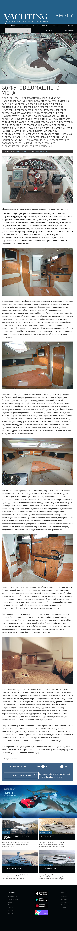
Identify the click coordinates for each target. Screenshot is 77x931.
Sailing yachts (13, 899)
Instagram (64, 899)
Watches (11, 913)
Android (63, 907)
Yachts (24, 26)
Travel (10, 905)
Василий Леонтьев (43, 151)
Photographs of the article (10, 759)
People (45, 26)
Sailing (70, 26)
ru (57, 16)
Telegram (64, 902)
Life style (58, 26)
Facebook (64, 896)
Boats (10, 902)
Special (10, 907)
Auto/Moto (11, 910)
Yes (38, 767)
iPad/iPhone (65, 905)
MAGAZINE (69, 30)
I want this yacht (21, 775)
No (58, 767)
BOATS (35, 26)
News (13, 26)
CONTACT (48, 30)
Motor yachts (12, 896)
